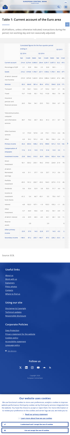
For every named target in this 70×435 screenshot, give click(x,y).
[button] (65, 2)
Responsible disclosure (15, 316)
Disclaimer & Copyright (15, 308)
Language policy (12, 345)
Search (58, 7)
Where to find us (12, 294)
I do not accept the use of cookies (36, 430)
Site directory (12, 351)
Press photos (11, 286)
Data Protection (12, 330)
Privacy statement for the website (20, 334)
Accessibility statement (15, 341)
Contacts (9, 290)
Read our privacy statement (36, 414)
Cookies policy (11, 338)
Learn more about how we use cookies (36, 418)
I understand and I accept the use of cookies (36, 424)
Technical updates (13, 312)
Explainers (10, 283)
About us (9, 275)
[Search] (34, 7)
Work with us (11, 279)
